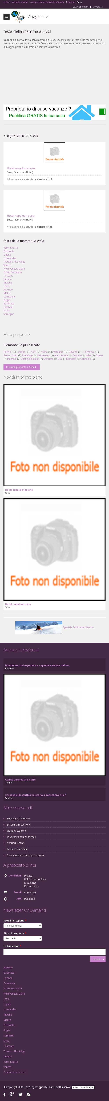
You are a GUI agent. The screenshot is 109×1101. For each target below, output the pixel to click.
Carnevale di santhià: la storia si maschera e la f (35, 795)
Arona (44, 351)
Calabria (8, 307)
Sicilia (6, 310)
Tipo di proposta (14, 933)
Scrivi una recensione (19, 824)
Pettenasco (43, 355)
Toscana (8, 275)
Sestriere (48, 358)
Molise (7, 293)
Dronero (77, 355)
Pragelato (27, 355)
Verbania (58, 351)
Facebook (4, 1094)
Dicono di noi (31, 886)
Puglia (6, 300)
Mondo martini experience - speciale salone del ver (37, 665)
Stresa (21, 351)
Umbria (7, 279)
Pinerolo (12, 358)
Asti (33, 351)
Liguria (7, 254)
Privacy (28, 875)
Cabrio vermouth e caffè (20, 779)
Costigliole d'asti (30, 358)
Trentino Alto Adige (14, 261)
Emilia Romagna (12, 272)
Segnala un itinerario (18, 818)
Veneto (7, 265)
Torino (7, 351)
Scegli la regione (14, 920)
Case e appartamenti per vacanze (26, 855)
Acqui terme (61, 355)
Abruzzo (8, 289)
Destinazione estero (14, 1072)
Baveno (73, 351)
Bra (60, 358)
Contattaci (98, 7)
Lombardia (9, 258)
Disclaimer (30, 882)
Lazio (6, 286)
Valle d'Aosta (10, 247)
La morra (88, 351)
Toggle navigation (6, 17)
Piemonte (8, 251)
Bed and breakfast (17, 849)
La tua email (12, 946)
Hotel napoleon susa (20, 216)
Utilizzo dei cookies (35, 879)
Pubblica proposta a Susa (20, 367)
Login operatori (80, 7)
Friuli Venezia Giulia (14, 268)
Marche (7, 282)
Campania (9, 296)
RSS (29, 1094)
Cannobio (85, 358)
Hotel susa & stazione (21, 168)
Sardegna (8, 314)
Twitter (20, 1094)
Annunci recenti (15, 843)
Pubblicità (29, 898)
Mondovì (71, 358)
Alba (88, 355)
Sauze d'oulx (10, 355)
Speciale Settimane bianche (54, 627)
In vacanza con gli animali (21, 836)
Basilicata (8, 303)
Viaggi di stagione (17, 830)
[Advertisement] (54, 76)
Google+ (12, 1094)
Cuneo (99, 355)
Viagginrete (37, 16)
